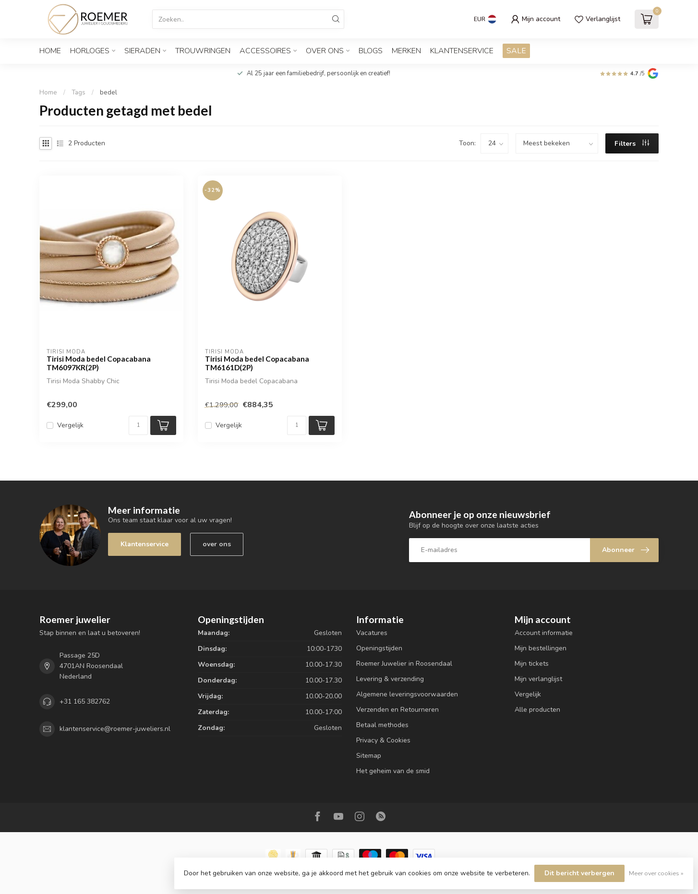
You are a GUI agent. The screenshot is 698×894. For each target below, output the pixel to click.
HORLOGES (89, 51)
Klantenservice (461, 51)
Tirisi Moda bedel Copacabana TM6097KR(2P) (99, 363)
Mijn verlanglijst (538, 678)
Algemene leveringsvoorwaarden (407, 694)
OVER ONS (325, 51)
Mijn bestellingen (540, 648)
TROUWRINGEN (202, 51)
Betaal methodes (382, 724)
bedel (108, 92)
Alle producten (537, 709)
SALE (516, 51)
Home (50, 51)
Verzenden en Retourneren (397, 709)
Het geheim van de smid (393, 771)
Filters (631, 143)
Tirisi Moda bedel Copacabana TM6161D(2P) (257, 363)
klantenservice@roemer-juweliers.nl (115, 728)
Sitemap (368, 755)
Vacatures (371, 632)
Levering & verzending (390, 678)
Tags (78, 92)
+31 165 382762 (85, 701)
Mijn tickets (532, 663)
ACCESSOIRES (265, 51)
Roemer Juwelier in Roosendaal (404, 663)
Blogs (371, 51)
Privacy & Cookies (383, 740)
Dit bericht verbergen (579, 873)
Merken (406, 51)
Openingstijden (379, 648)
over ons (217, 544)
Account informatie (544, 632)
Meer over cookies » (656, 873)
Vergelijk (70, 425)
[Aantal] (138, 425)
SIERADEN (142, 51)
